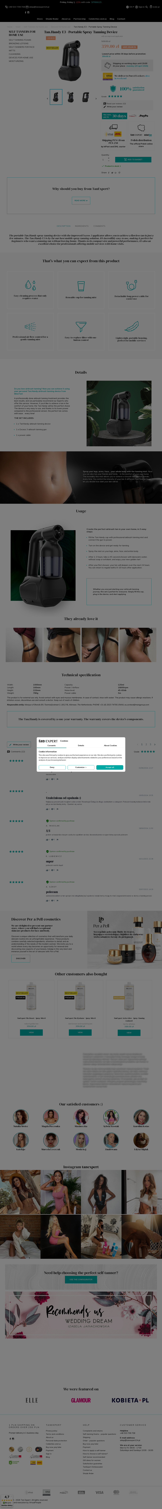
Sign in (49, 1454)
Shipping (86, 1437)
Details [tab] (81, 745)
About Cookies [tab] (110, 745)
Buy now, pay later (53, 1447)
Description (63, 226)
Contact (121, 19)
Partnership (80, 19)
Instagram (28, 12)
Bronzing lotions (18, 43)
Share (108, 172)
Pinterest (118, 172)
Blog (112, 19)
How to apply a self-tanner (94, 1450)
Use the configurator (81, 1279)
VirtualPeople (35, 1502)
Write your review (113, 106)
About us (66, 19)
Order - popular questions (94, 1440)
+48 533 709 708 (127, 1433)
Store (40, 19)
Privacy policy (51, 1431)
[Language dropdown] (132, 7)
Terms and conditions (55, 1434)
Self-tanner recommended (94, 1457)
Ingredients (81, 226)
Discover (20, 958)
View (31, 1032)
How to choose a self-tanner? (95, 1454)
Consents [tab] (51, 745)
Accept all (110, 767)
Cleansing (14, 54)
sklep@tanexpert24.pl (130, 1440)
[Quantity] (104, 159)
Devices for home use (21, 57)
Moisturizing (16, 61)
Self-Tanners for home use (22, 33)
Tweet (111, 172)
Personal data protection (56, 1440)
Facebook (25, 12)
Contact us (87, 1470)
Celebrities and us (98, 19)
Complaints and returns (93, 1431)
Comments (99, 226)
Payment (49, 1450)
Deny (52, 767)
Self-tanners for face (21, 47)
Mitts (12, 50)
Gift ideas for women (92, 1460)
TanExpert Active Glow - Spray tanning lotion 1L (129, 1019)
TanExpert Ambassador (93, 1467)
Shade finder (52, 19)
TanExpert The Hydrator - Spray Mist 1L (80, 1018)
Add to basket (133, 159)
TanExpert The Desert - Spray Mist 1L (31, 1018)
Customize (81, 767)
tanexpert (90, 1166)
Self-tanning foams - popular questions (99, 1434)
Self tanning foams (20, 40)
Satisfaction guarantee (92, 1463)
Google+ (115, 172)
